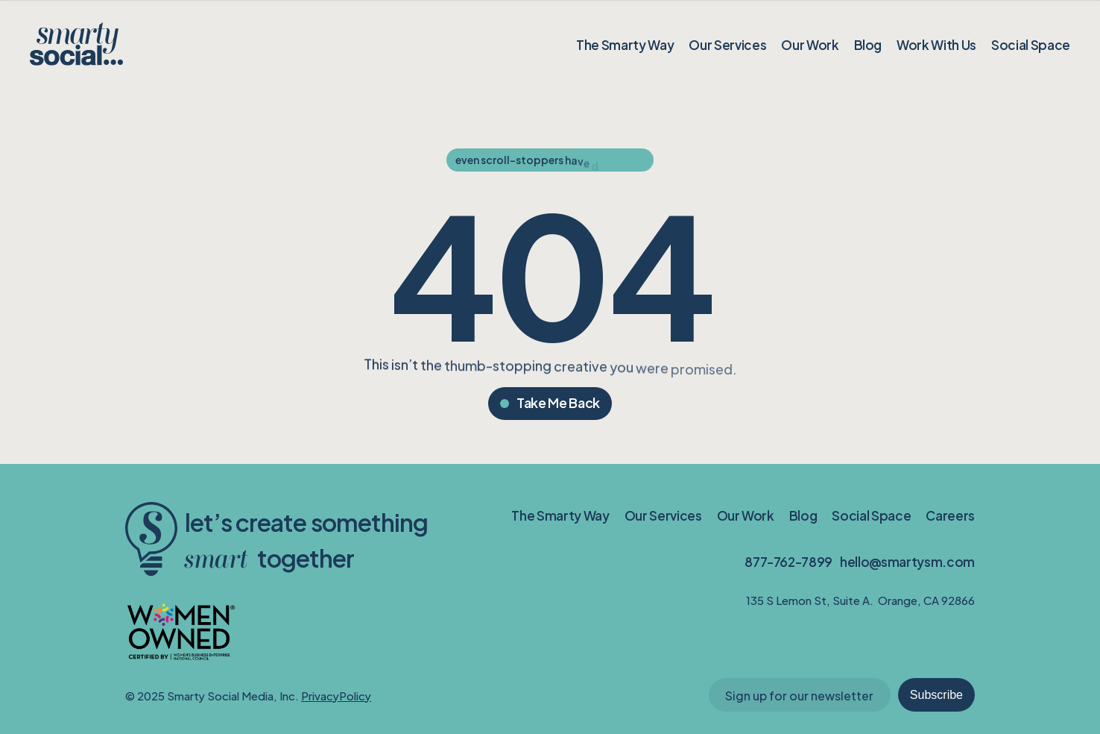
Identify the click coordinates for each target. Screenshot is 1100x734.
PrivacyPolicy (336, 695)
